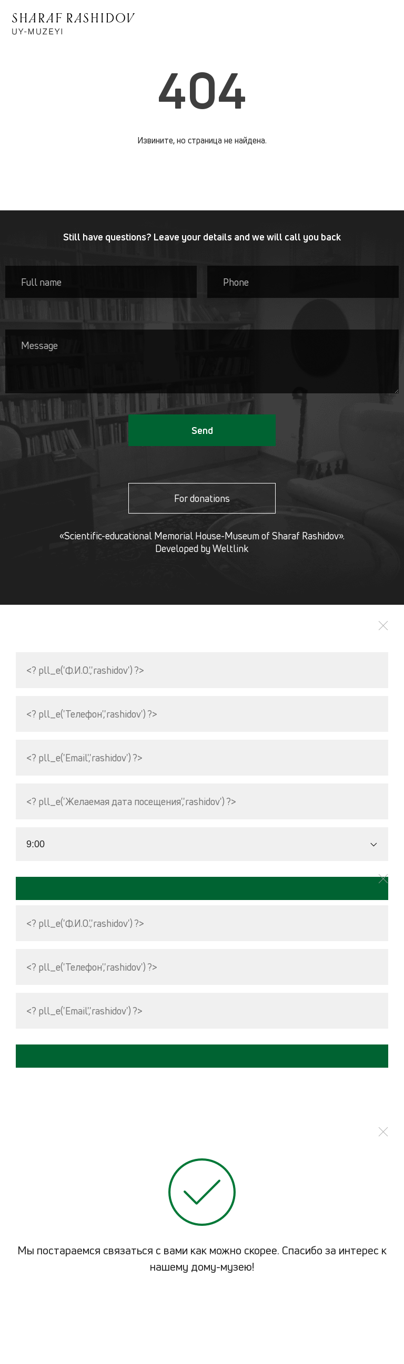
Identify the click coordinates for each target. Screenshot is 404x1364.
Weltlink (230, 548)
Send (202, 430)
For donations (202, 498)
